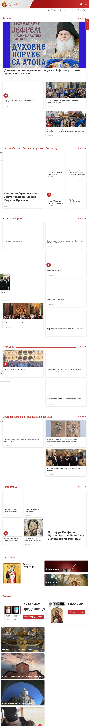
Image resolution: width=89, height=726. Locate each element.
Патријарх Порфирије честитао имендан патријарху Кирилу (64, 101)
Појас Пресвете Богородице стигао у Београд (75, 172)
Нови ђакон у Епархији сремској (14, 212)
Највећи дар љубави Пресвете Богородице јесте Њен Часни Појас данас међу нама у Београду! (54, 174)
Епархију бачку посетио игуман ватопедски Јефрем (20, 101)
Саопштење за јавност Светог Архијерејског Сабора (11, 367)
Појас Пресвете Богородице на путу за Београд (60, 325)
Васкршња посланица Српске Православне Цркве (11, 396)
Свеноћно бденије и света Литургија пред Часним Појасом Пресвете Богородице (21, 168)
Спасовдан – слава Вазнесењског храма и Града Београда (54, 143)
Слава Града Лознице (74, 213)
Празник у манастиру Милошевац (14, 283)
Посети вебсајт (76, 468)
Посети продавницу (33, 473)
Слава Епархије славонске (34, 242)
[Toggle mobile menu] (86, 4)
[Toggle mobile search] (81, 4)
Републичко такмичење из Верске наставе (17, 242)
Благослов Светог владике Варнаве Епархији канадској (63, 213)
